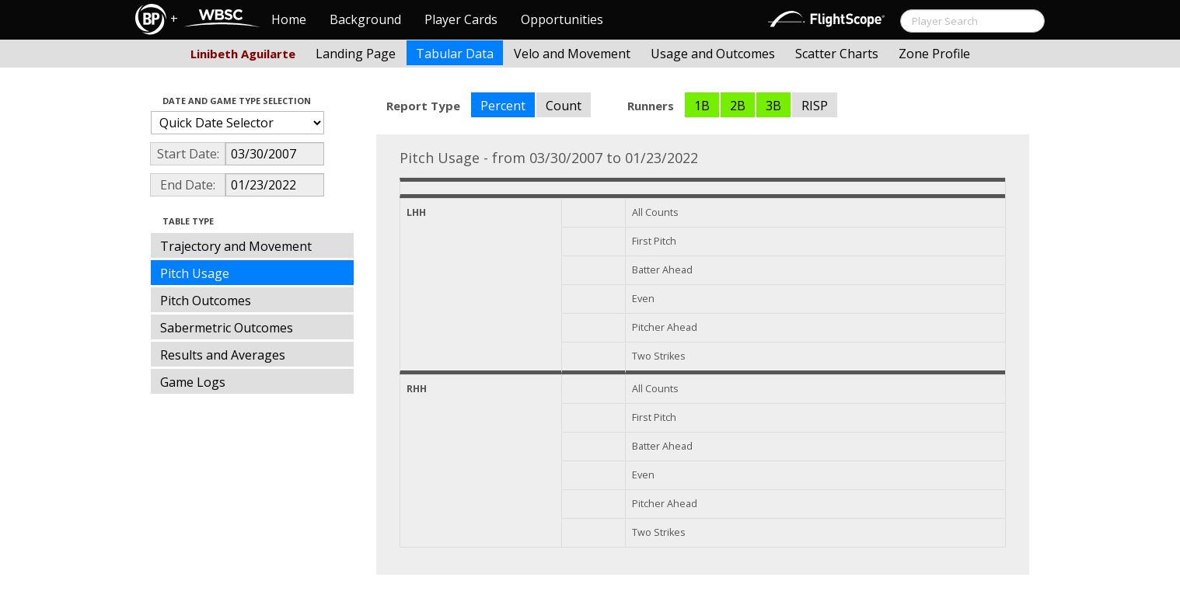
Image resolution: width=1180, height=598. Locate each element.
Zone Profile (934, 53)
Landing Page (356, 53)
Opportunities (562, 19)
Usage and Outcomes (713, 53)
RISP (814, 105)
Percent (502, 105)
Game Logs (192, 382)
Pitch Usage (194, 273)
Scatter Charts (836, 53)
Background (365, 19)
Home (288, 19)
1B (702, 105)
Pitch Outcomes (205, 300)
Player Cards (460, 19)
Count (563, 105)
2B (737, 105)
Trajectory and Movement (236, 246)
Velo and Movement (572, 53)
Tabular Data (455, 53)
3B (773, 105)
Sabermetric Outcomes (226, 327)
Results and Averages (222, 354)
